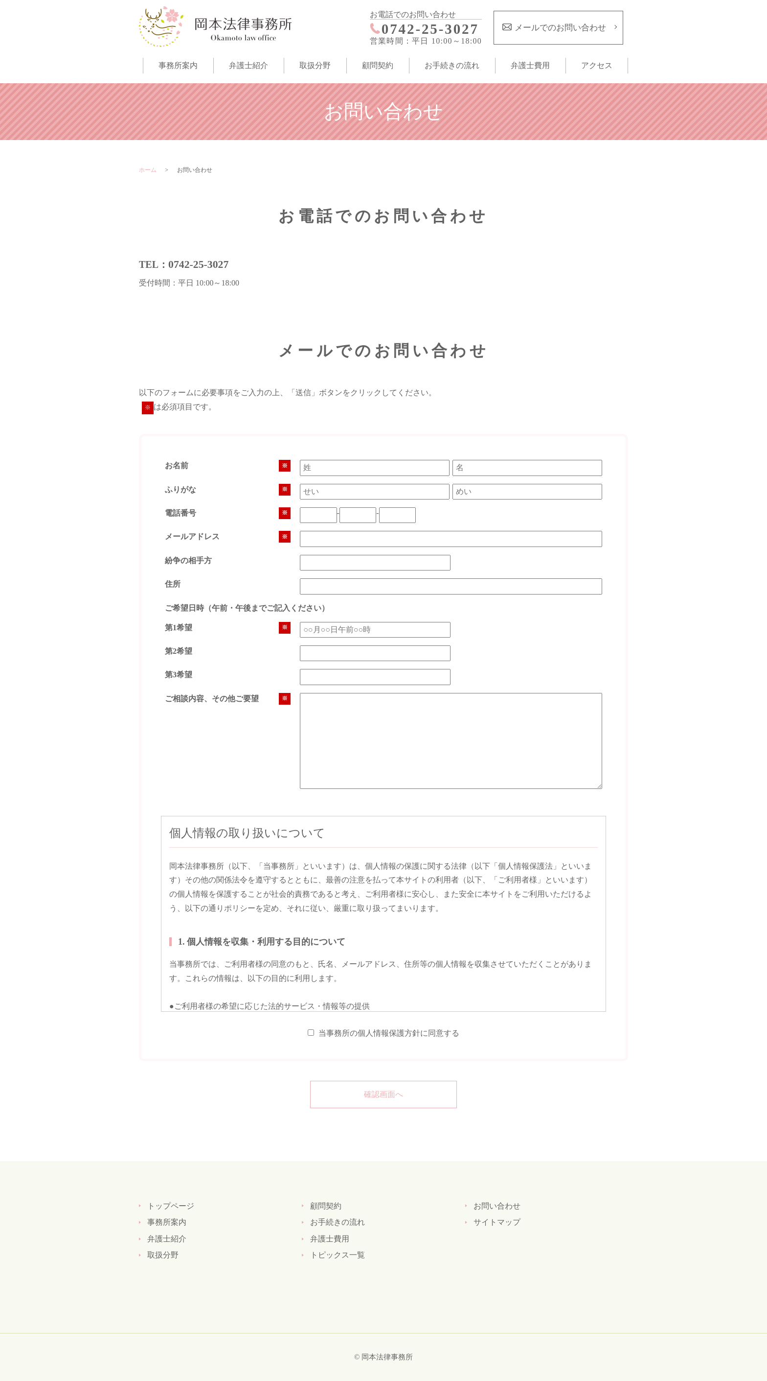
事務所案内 (178, 65)
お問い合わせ (497, 1206)
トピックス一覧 (337, 1255)
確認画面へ (383, 1094)
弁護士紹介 (248, 65)
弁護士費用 (530, 65)
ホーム (148, 170)
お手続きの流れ (452, 65)
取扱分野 (315, 65)
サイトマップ (497, 1222)
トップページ (170, 1206)
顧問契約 (377, 65)
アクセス (596, 65)
